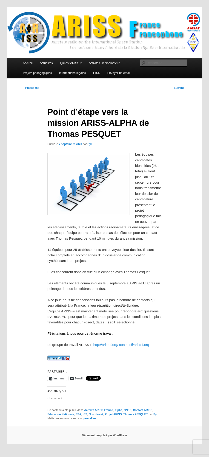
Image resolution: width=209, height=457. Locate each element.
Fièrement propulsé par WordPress (105, 435)
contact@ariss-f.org (134, 345)
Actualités (46, 63)
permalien (89, 418)
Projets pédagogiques (37, 73)
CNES (127, 410)
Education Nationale (60, 414)
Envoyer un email (118, 73)
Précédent (30, 88)
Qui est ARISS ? (71, 63)
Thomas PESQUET (135, 414)
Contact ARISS (142, 410)
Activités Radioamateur (104, 63)
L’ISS (96, 73)
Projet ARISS (113, 414)
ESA (78, 414)
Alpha (118, 410)
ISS (85, 414)
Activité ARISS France (98, 410)
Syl (90, 144)
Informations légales (72, 73)
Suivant (180, 88)
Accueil (28, 63)
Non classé (96, 414)
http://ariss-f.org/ (105, 345)
